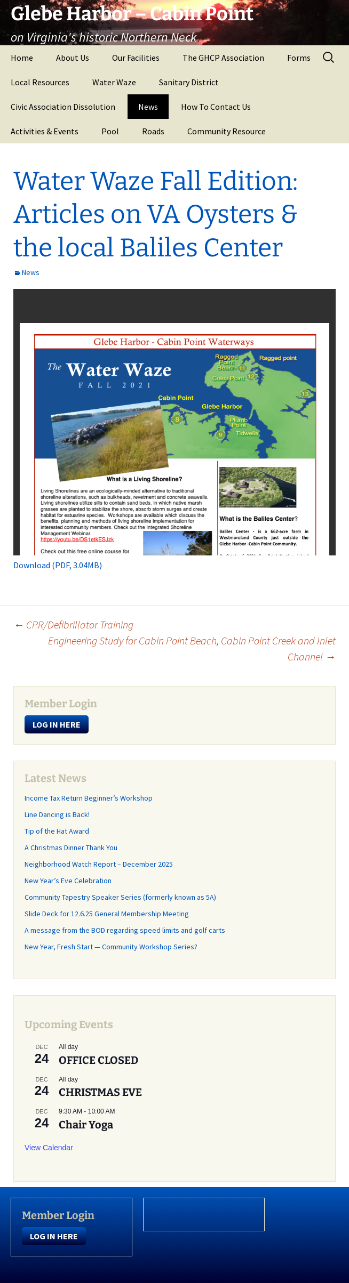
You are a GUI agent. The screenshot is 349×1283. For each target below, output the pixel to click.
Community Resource (226, 131)
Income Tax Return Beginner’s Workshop (89, 798)
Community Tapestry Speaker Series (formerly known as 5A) (120, 897)
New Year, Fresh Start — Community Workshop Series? (112, 946)
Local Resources (40, 82)
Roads (153, 131)
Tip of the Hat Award (57, 831)
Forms (299, 57)
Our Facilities (136, 57)
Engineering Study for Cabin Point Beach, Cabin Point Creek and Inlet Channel (192, 648)
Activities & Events (44, 131)
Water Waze (114, 82)
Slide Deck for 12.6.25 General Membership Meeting (107, 913)
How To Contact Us (216, 106)
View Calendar (49, 1147)
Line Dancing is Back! (57, 814)
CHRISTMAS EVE (100, 1092)
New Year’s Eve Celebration (68, 880)
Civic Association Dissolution (63, 106)
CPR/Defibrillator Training (73, 624)
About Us (72, 57)
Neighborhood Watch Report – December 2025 (99, 864)
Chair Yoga (86, 1124)
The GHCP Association (223, 57)
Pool (110, 131)
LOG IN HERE (57, 724)
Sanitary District (189, 82)
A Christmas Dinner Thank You (71, 847)
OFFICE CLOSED (98, 1060)
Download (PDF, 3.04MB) (57, 565)
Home (22, 57)
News (148, 106)
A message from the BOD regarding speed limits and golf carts (125, 930)
